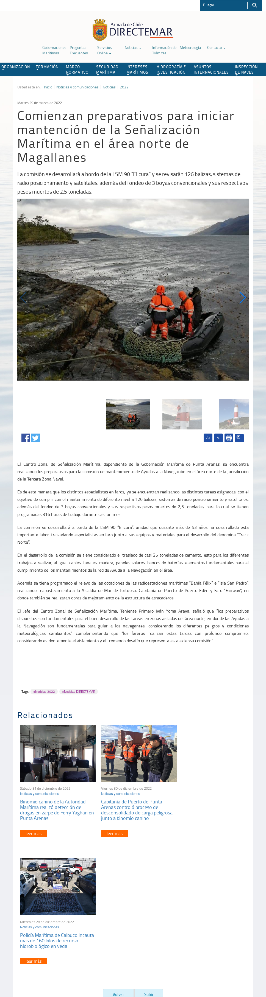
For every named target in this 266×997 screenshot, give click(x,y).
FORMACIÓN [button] (47, 67)
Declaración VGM (214, 915)
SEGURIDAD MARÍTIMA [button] (107, 70)
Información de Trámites (164, 50)
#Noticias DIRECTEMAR (78, 691)
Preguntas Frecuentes (79, 50)
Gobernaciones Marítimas (54, 50)
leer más (33, 830)
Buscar (254, 5)
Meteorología (190, 47)
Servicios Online (104, 50)
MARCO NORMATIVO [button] (77, 70)
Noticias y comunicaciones (77, 87)
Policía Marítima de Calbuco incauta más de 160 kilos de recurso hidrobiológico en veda (206, 804)
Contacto (216, 47)
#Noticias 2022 (44, 691)
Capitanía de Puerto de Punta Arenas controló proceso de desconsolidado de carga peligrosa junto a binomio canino (133, 806)
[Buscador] (223, 4)
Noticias (133, 47)
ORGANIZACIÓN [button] (15, 67)
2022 (124, 87)
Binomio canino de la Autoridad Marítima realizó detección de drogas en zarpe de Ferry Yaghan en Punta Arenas (54, 806)
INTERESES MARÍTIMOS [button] (137, 70)
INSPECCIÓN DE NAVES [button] (246, 70)
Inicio (48, 87)
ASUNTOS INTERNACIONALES (211, 69)
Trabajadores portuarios (219, 908)
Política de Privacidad (29, 968)
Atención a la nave (215, 901)
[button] (242, 298)
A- (218, 438)
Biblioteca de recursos (66, 968)
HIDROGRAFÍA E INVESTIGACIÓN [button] (171, 70)
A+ (208, 438)
